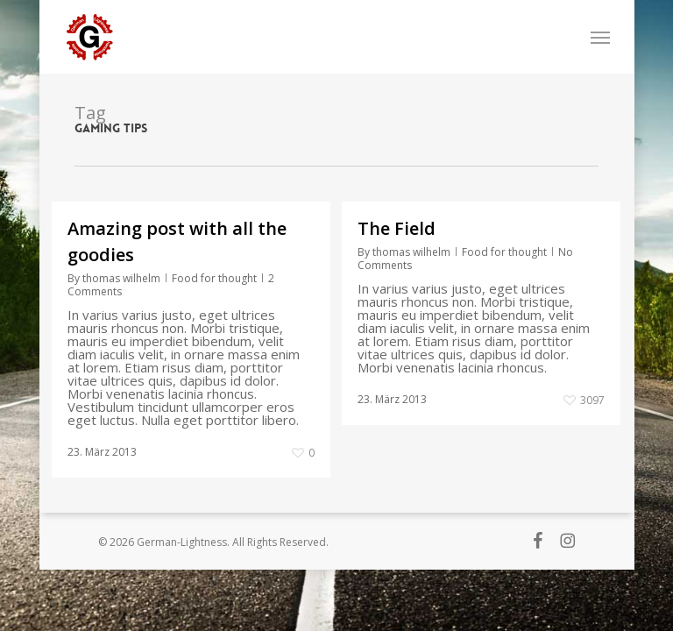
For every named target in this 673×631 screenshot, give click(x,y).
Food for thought (214, 278)
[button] (600, 37)
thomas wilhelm (121, 278)
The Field (397, 228)
